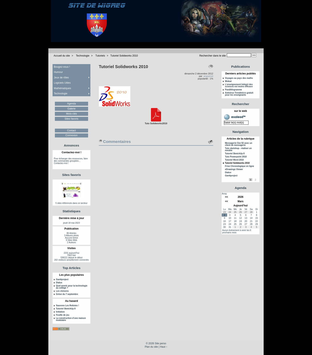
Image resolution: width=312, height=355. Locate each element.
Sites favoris (71, 118)
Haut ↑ (163, 346)
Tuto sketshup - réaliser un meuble (238, 149)
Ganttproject (62, 279)
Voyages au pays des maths (239, 78)
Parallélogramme (233, 90)
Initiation (60, 312)
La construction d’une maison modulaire (71, 319)
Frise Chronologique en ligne (239, 166)
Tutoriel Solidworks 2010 (124, 55)
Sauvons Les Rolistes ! (67, 306)
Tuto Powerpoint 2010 (236, 157)
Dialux (59, 283)
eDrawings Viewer (234, 169)
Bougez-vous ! (62, 66)
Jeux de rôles (61, 77)
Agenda (71, 103)
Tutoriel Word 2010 (234, 160)
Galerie (71, 108)
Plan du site (151, 346)
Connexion (71, 135)
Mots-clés (71, 113)
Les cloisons (62, 291)
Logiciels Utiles (62, 82)
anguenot (208, 76)
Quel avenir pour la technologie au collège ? (71, 287)
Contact (71, 130)
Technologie (82, 55)
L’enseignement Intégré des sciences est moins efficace (239, 85)
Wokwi (228, 81)
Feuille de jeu (62, 315)
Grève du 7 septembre (67, 294)
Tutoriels (100, 55)
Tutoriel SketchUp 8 (65, 309)
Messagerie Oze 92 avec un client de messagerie (238, 144)
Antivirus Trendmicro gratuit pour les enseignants (239, 94)
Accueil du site (62, 55)
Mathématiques (62, 88)
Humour (58, 72)
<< (226, 196)
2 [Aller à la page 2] (255, 180)
